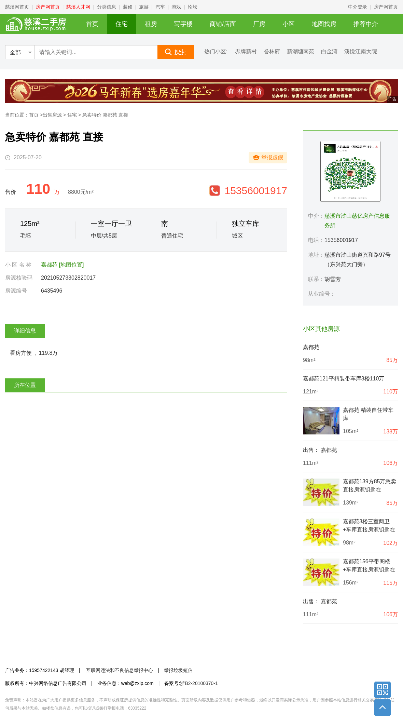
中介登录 (357, 7)
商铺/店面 (223, 24)
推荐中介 (365, 24)
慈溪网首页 (17, 7)
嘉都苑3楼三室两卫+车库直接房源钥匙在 (369, 526)
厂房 (259, 24)
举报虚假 (272, 157)
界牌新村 (246, 51)
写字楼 (183, 24)
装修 (128, 7)
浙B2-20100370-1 (199, 683)
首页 (92, 24)
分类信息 (106, 7)
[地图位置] (71, 265)
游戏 (176, 7)
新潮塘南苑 (300, 51)
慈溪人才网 (78, 7)
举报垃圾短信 (178, 670)
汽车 (160, 7)
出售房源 (52, 115)
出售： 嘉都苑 (320, 450)
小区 (288, 24)
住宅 (121, 24)
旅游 (144, 7)
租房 (151, 24)
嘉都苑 (49, 265)
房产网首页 (48, 7)
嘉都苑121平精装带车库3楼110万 (343, 378)
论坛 (192, 7)
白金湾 (329, 51)
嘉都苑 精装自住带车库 (368, 414)
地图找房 (324, 24)
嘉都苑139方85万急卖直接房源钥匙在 (370, 486)
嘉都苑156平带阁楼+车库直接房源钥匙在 (369, 566)
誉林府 (272, 51)
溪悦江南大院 (360, 51)
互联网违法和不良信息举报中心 (119, 670)
